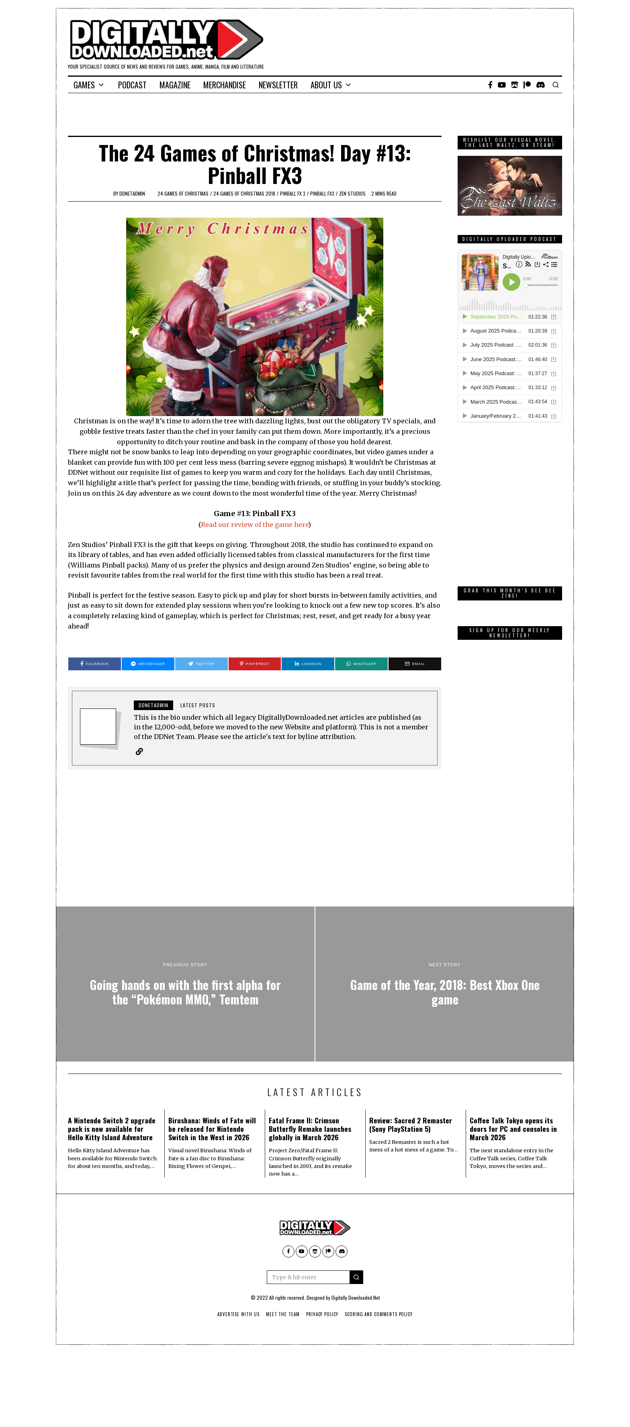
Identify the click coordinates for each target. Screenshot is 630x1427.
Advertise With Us (238, 1314)
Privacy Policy (322, 1314)
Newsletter (278, 85)
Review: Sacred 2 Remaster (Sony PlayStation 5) (410, 1124)
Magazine (175, 85)
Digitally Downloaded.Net (355, 1297)
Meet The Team (283, 1314)
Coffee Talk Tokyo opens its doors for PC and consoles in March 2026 (513, 1128)
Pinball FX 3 (292, 193)
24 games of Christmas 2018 (244, 193)
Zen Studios (352, 193)
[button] (356, 1277)
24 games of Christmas (183, 193)
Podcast (132, 85)
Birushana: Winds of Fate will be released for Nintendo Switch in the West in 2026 (212, 1128)
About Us (326, 85)
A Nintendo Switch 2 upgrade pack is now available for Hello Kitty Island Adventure (111, 1128)
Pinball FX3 (322, 193)
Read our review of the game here (254, 525)
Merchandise (224, 85)
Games (84, 85)
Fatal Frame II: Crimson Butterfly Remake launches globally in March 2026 (310, 1128)
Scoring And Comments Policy (379, 1314)
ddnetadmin (132, 193)
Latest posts (197, 705)
